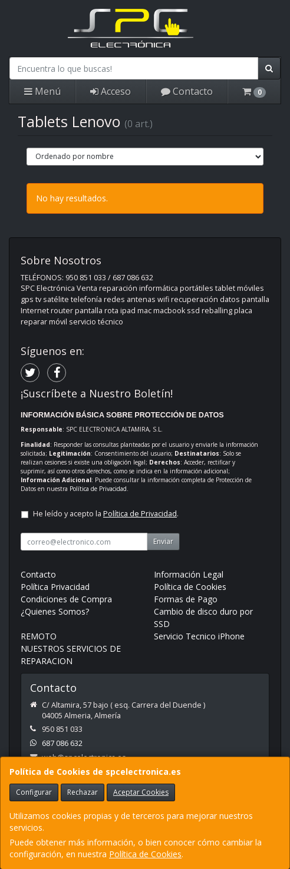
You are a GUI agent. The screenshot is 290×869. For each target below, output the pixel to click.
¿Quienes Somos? (55, 611)
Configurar (34, 792)
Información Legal (188, 574)
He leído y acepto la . (106, 514)
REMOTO (39, 636)
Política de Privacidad (98, 489)
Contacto (187, 91)
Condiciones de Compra (66, 599)
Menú (42, 91)
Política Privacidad (55, 586)
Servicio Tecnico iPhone (199, 636)
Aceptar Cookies (141, 792)
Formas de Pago (186, 599)
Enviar (163, 541)
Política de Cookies (145, 854)
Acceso (110, 91)
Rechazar (82, 792)
